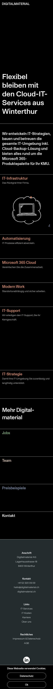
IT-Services (26, 608)
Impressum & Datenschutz (26, 638)
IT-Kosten (27, 613)
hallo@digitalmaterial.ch (26, 587)
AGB (26, 643)
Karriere (26, 617)
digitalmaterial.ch (26, 591)
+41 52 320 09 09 (26, 583)
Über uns (26, 621)
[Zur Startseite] (16, 3)
